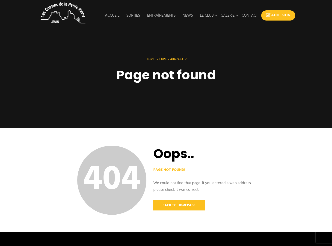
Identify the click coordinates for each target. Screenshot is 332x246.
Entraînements (161, 15)
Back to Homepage (179, 205)
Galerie (228, 15)
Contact (250, 15)
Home (150, 59)
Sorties (133, 15)
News (188, 15)
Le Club (207, 15)
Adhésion (278, 15)
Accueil (112, 15)
